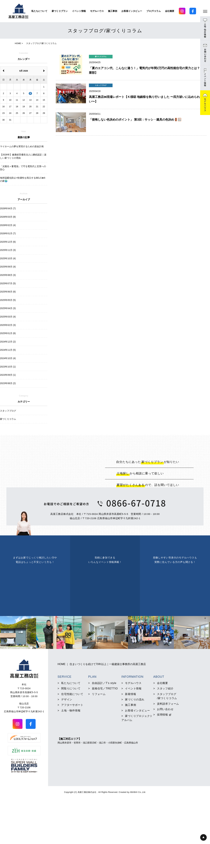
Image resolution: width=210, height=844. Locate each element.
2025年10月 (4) (8, 258)
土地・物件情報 (71, 736)
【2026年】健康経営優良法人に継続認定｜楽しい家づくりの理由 (23, 156)
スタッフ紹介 (165, 714)
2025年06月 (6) (8, 291)
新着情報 (130, 720)
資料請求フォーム (168, 730)
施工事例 (112, 11)
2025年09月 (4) (8, 266)
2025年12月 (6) (8, 241)
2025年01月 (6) (8, 333)
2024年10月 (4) (8, 358)
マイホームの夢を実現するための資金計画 (22, 146)
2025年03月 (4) (8, 316)
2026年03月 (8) (8, 216)
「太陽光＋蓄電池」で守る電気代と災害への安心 (23, 168)
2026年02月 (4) (8, 225)
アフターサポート (72, 731)
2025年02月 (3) (8, 325)
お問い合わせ (165, 735)
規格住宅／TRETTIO (105, 714)
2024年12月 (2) (8, 341)
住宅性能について (72, 720)
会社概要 (169, 11)
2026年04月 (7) (8, 208)
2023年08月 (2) (8, 383)
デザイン (66, 725)
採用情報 (162, 740)
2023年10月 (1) (8, 366)
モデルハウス (97, 11)
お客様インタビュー (131, 11)
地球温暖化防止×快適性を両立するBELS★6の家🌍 (22, 179)
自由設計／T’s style (104, 709)
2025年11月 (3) (8, 250)
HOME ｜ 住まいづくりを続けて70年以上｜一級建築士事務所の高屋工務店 (102, 690)
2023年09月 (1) (8, 375)
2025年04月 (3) (8, 308)
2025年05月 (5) (8, 300)
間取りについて (71, 714)
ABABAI (134, 818)
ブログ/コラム (153, 11)
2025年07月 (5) (8, 283)
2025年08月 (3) (8, 275)
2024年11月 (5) (8, 350)
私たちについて (39, 11)
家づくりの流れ (134, 725)
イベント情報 (79, 11)
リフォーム (99, 720)
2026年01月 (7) (8, 233)
